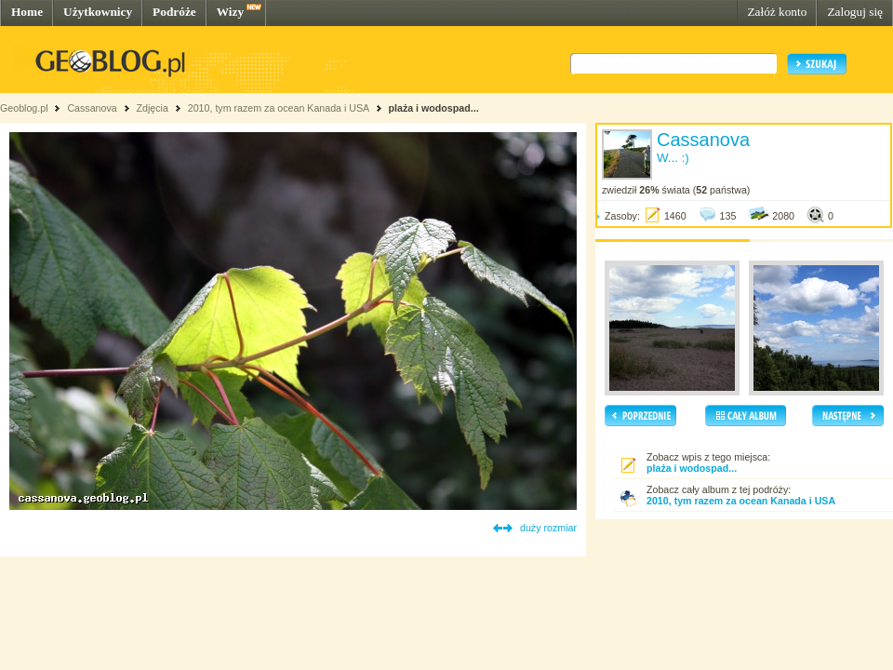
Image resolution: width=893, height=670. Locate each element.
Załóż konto (776, 12)
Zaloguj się (855, 12)
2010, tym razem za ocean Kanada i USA (278, 108)
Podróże (174, 12)
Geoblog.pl (24, 108)
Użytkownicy (97, 12)
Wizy (230, 12)
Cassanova (91, 108)
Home (27, 12)
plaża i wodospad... (433, 108)
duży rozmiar (548, 527)
